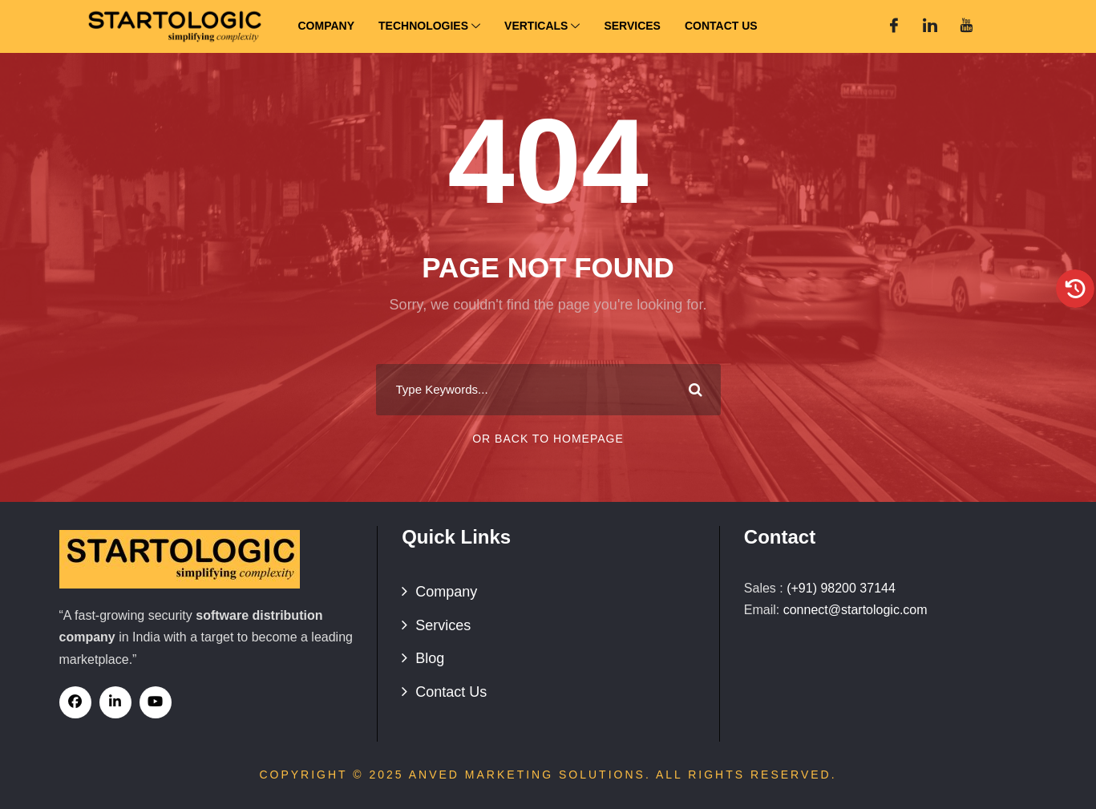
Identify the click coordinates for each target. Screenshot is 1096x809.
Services (632, 25)
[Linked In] (930, 26)
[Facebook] (894, 26)
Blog (429, 658)
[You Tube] (966, 26)
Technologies (429, 26)
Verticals (542, 26)
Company (326, 25)
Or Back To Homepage (548, 438)
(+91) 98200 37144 (841, 588)
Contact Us (721, 25)
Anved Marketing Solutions (527, 774)
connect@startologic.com (855, 610)
